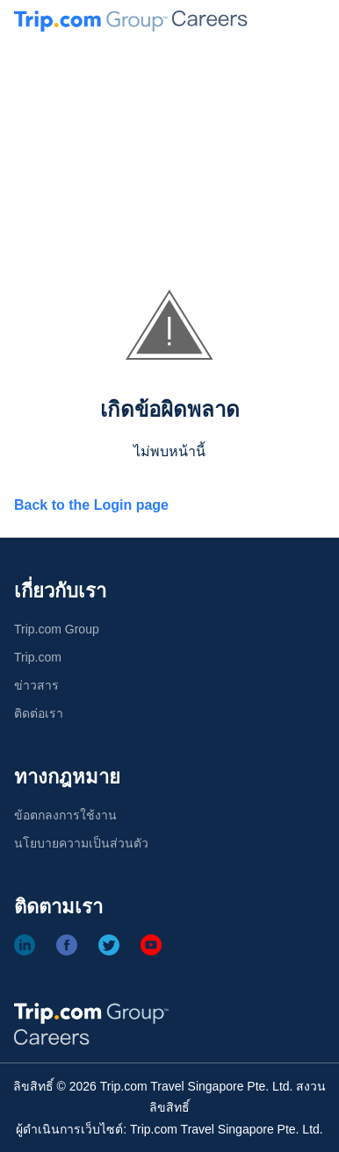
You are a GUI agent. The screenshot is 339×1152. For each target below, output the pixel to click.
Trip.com (37, 657)
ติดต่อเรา (38, 713)
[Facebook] (66, 944)
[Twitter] (108, 944)
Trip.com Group (56, 629)
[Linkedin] (24, 944)
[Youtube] (151, 944)
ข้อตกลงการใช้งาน (65, 815)
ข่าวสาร (36, 685)
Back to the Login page (91, 504)
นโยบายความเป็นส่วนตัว (81, 843)
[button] (314, 21)
